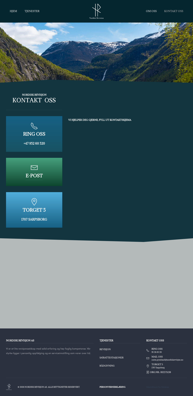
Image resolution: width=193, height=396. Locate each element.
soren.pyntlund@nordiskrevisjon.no (167, 360)
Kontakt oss (173, 11)
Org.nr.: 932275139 (158, 372)
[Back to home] (96, 11)
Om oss (151, 11)
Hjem (13, 11)
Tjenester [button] (32, 11)
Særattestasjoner (111, 357)
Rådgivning (106, 365)
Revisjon (104, 349)
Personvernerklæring (112, 387)
